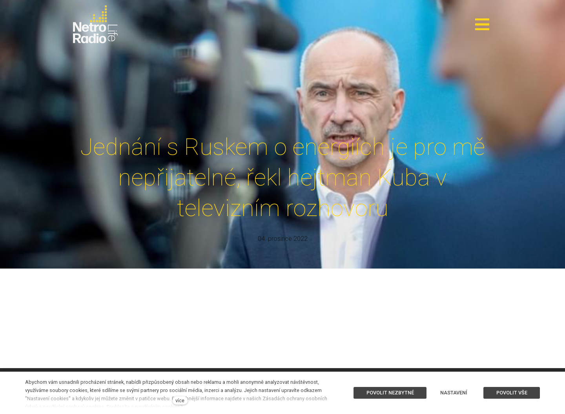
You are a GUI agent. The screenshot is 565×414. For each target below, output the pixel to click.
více (179, 400)
